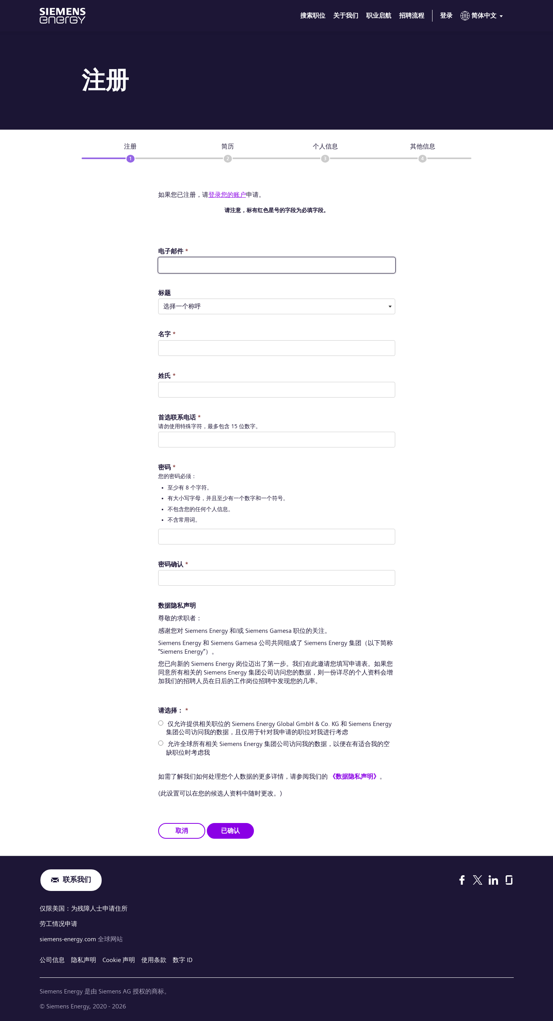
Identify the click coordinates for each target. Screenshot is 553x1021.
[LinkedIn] (493, 879)
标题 (164, 293)
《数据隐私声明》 (354, 776)
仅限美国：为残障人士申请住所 (84, 907)
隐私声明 (83, 958)
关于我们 (345, 15)
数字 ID (183, 958)
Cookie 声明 (118, 958)
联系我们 (77, 879)
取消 (181, 830)
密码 (167, 467)
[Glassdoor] (509, 879)
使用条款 (153, 958)
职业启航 (378, 15)
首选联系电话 (179, 417)
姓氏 (167, 375)
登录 (446, 15)
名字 (167, 334)
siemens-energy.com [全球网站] (69, 937)
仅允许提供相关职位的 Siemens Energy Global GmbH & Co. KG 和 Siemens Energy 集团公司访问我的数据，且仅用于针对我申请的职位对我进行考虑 (279, 728)
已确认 (230, 830)
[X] (477, 879)
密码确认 (173, 564)
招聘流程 (411, 15)
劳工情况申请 (58, 922)
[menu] (483, 17)
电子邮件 (173, 251)
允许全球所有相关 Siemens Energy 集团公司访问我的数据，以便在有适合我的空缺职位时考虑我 (278, 748)
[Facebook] (462, 879)
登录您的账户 (227, 194)
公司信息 (52, 958)
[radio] (160, 722)
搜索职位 (312, 15)
